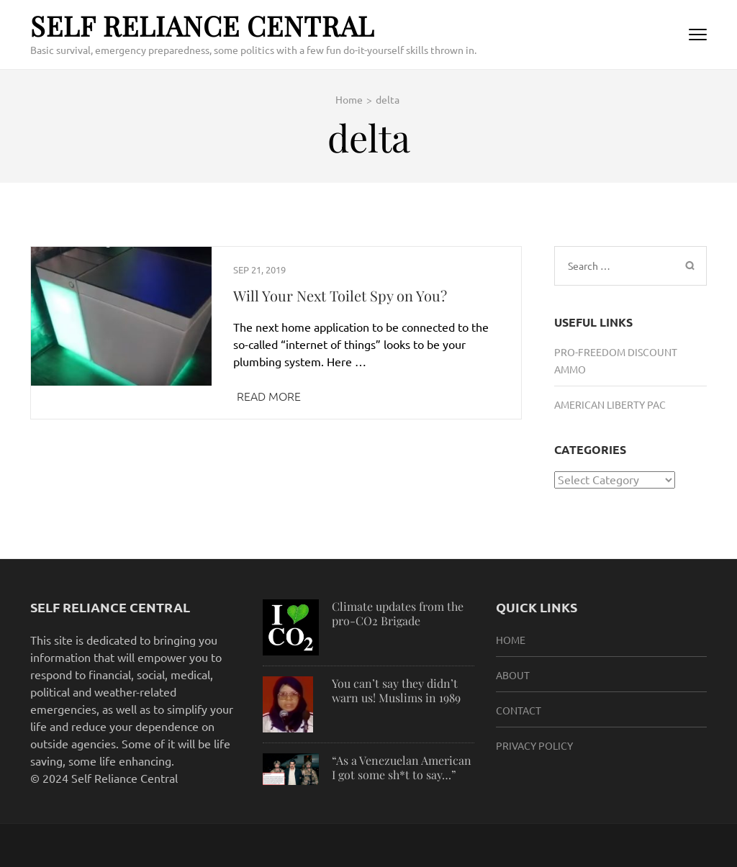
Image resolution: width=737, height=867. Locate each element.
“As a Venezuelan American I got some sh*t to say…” (401, 767)
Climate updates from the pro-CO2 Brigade (398, 613)
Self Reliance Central (202, 25)
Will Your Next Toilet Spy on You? (340, 295)
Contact (518, 710)
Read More (269, 396)
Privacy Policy (534, 745)
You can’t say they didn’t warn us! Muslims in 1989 (396, 690)
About (513, 674)
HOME (510, 639)
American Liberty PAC (610, 404)
